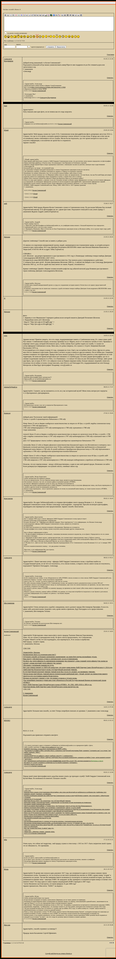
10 (23, 943)
